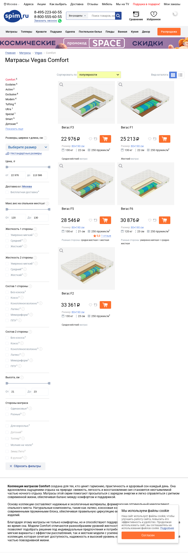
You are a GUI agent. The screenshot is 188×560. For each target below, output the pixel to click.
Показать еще (14, 128)
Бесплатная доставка (25, 192)
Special (10, 114)
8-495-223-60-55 (48, 12)
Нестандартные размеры (26, 153)
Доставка (76, 4)
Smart (9, 119)
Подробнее (167, 528)
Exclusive (11, 94)
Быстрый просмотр (78, 84)
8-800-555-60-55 (48, 16)
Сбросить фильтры (27, 466)
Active (9, 89)
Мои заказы (172, 4)
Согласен (148, 535)
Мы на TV (122, 4)
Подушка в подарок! (146, 4)
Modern (10, 99)
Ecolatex (11, 84)
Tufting (10, 104)
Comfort (10, 79)
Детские (11, 123)
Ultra (8, 109)
